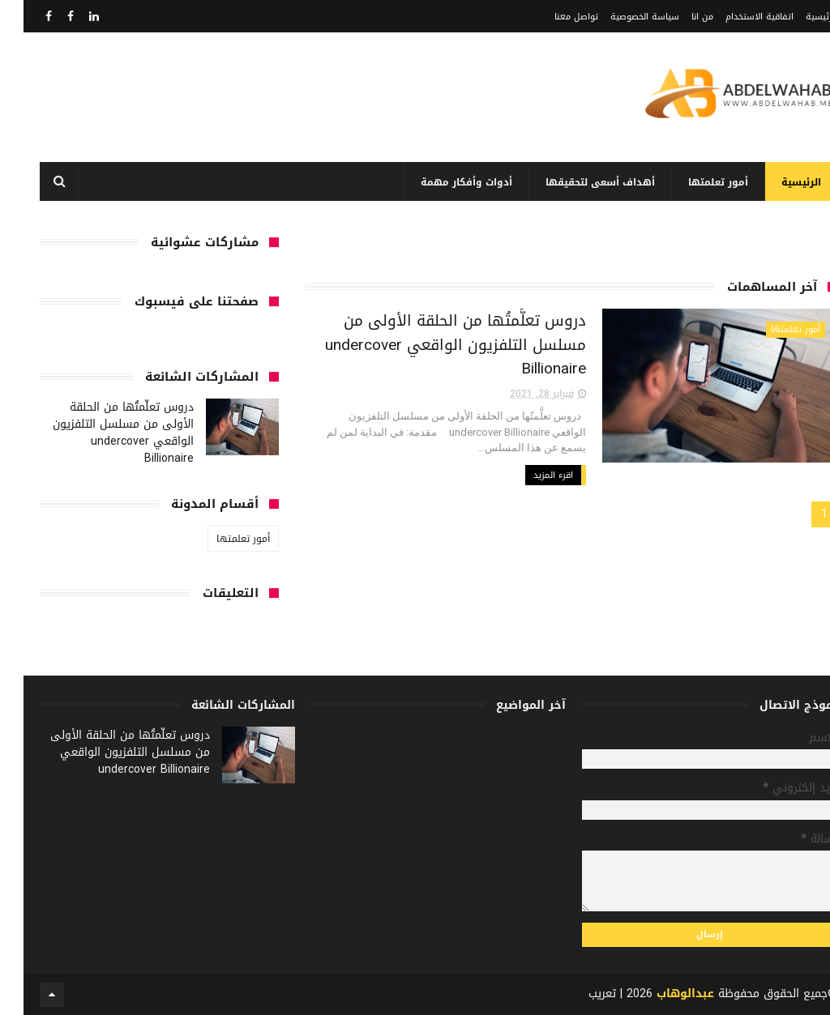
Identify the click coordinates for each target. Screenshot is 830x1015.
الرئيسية (798, 16)
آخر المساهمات (749, 286)
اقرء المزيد (530, 475)
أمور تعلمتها (695, 182)
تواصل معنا (553, 16)
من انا (679, 16)
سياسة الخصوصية (621, 16)
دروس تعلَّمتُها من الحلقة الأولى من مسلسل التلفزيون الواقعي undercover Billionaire (432, 344)
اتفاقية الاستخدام (736, 16)
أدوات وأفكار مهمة (443, 182)
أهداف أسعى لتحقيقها (576, 182)
